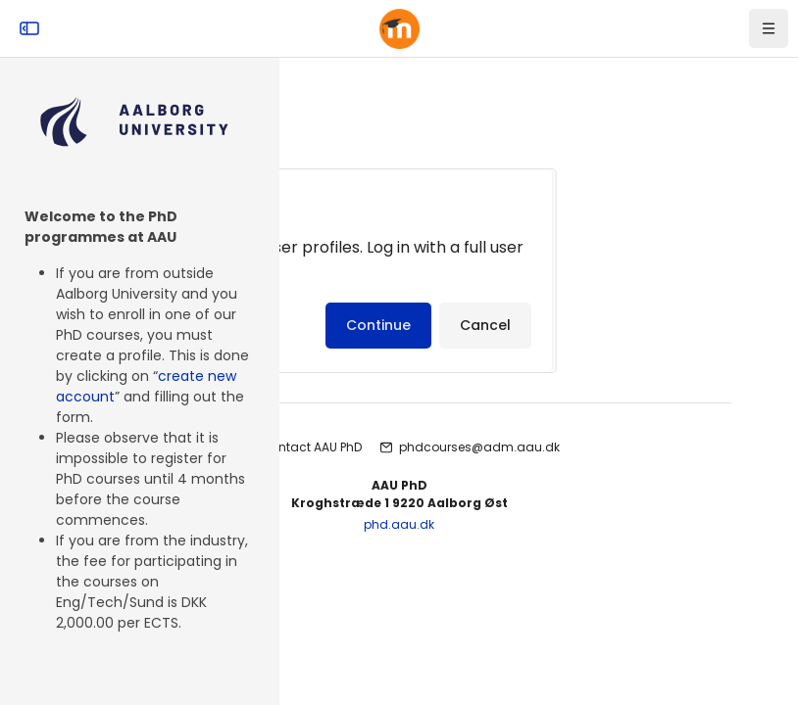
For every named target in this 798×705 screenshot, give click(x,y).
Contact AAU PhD (311, 447)
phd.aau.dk (399, 524)
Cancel (485, 325)
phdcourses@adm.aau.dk (479, 447)
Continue (378, 325)
